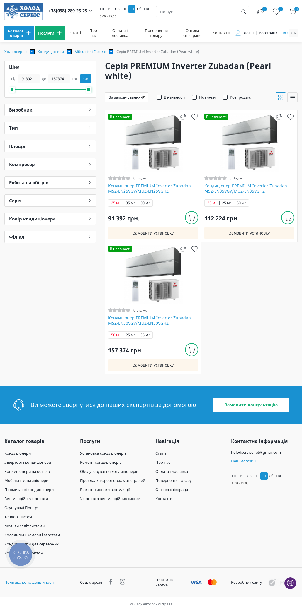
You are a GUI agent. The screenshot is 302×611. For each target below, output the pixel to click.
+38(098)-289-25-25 (67, 10)
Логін (249, 33)
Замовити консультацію (251, 405)
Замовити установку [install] (153, 233)
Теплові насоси (18, 516)
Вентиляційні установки (26, 498)
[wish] (194, 117)
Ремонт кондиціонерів (100, 462)
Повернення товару (156, 33)
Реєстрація (268, 33)
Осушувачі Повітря (21, 507)
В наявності (174, 97)
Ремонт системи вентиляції (105, 489)
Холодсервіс (15, 51)
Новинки (207, 97)
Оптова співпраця (192, 33)
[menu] (19, 33)
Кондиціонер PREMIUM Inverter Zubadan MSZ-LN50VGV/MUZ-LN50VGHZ (149, 320)
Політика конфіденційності (29, 582)
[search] (243, 11)
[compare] (183, 117)
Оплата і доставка (120, 33)
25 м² (116, 203)
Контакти (221, 32)
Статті (75, 32)
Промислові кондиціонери (29, 489)
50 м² (145, 203)
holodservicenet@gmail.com (256, 452)
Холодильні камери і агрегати (32, 535)
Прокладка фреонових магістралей (112, 480)
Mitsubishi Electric (90, 51)
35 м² (130, 203)
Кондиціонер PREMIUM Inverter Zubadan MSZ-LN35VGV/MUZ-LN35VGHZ (245, 188)
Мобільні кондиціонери (26, 480)
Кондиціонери (51, 51)
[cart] (292, 12)
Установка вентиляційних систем (110, 498)
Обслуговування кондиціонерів (109, 471)
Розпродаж (240, 97)
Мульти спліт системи (24, 525)
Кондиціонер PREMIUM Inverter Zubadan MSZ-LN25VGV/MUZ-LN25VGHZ (149, 188)
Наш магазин (243, 460)
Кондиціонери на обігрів (27, 471)
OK (86, 78)
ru (285, 32)
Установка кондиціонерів (103, 453)
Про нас (93, 33)
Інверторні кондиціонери (27, 462)
